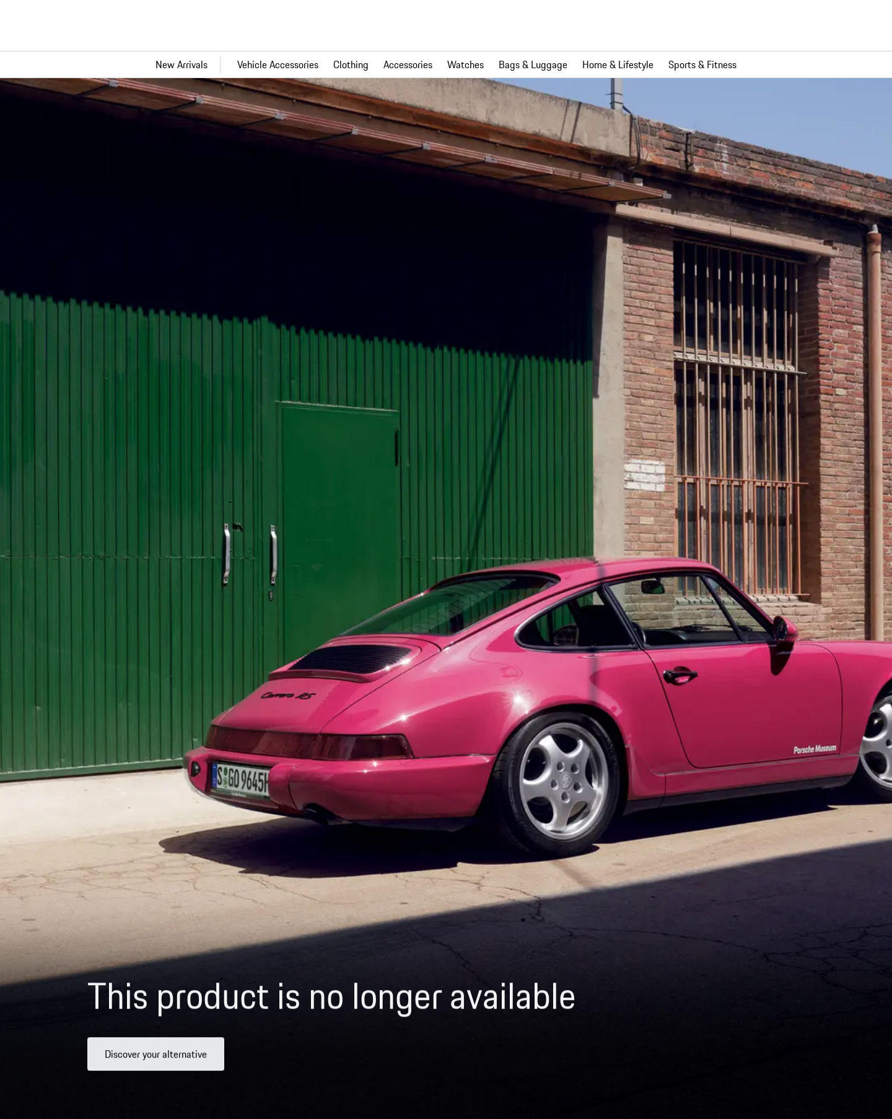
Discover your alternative (156, 1058)
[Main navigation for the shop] (446, 64)
